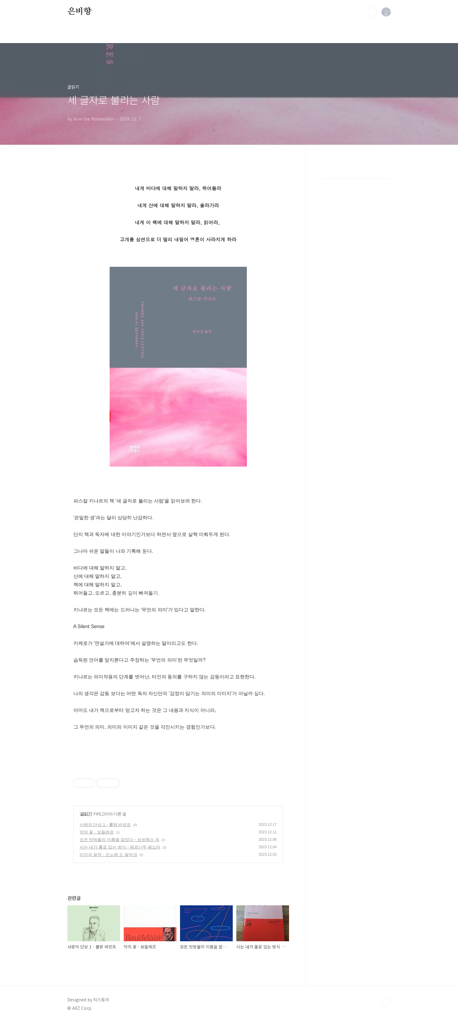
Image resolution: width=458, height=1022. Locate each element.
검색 (372, 11)
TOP (386, 1002)
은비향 (79, 11)
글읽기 (86, 813)
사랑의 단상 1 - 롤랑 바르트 (105, 824)
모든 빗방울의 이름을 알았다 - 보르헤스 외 (119, 839)
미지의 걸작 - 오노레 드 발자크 (108, 854)
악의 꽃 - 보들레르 (97, 832)
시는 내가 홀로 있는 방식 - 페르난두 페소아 (120, 847)
